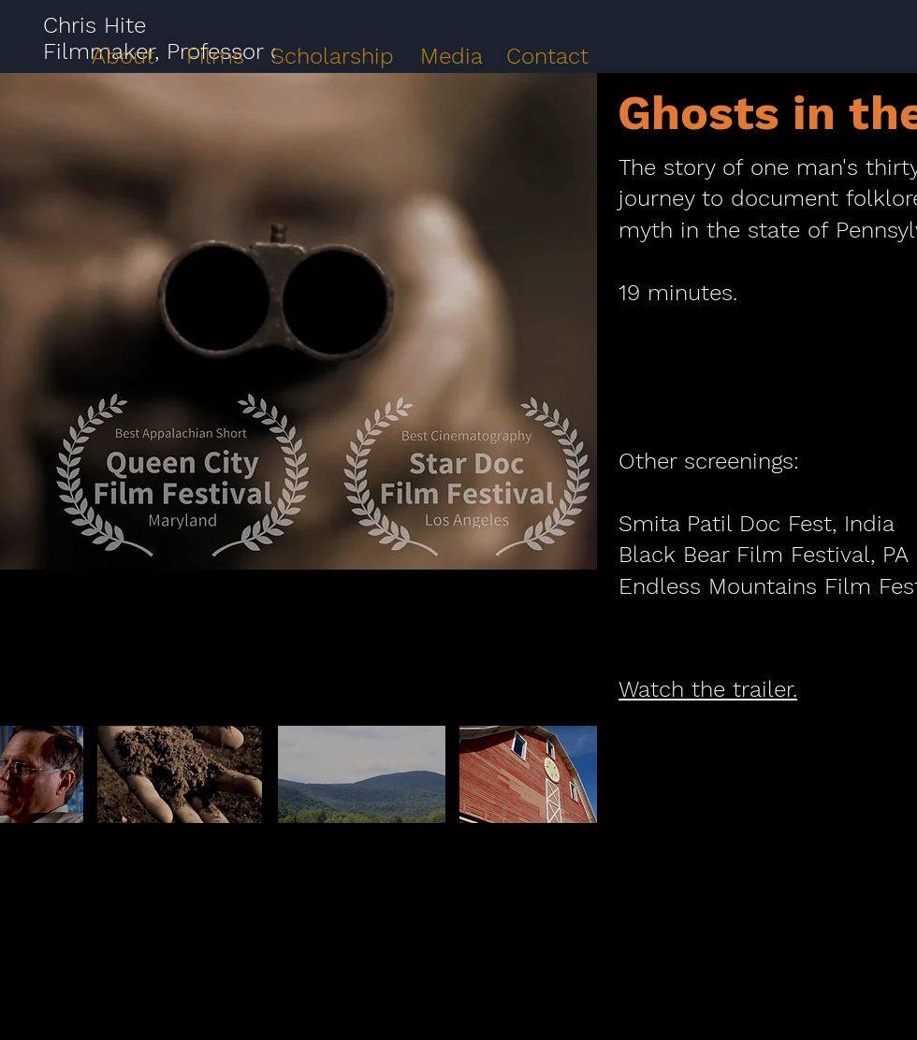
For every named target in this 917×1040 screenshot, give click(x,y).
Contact (547, 56)
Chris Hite (94, 25)
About (123, 56)
